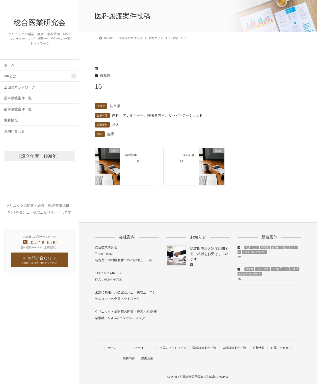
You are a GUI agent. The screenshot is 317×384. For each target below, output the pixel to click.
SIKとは (10, 89)
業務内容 (129, 358)
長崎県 (265, 247)
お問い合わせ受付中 (254, 252)
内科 (115, 115)
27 (239, 257)
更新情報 (11, 133)
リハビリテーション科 (185, 115)
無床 (110, 134)
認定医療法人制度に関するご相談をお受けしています (209, 254)
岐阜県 (105, 75)
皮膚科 (275, 247)
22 (181, 161)
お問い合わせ (14, 144)
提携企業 (147, 358)
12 (138, 161)
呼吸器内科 (156, 115)
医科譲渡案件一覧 (18, 111)
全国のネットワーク (19, 100)
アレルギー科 (133, 115)
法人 (115, 125)
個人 (285, 247)
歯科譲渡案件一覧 (18, 122)
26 (239, 279)
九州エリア (252, 247)
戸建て (294, 269)
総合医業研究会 (39, 29)
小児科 (275, 269)
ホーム (9, 78)
